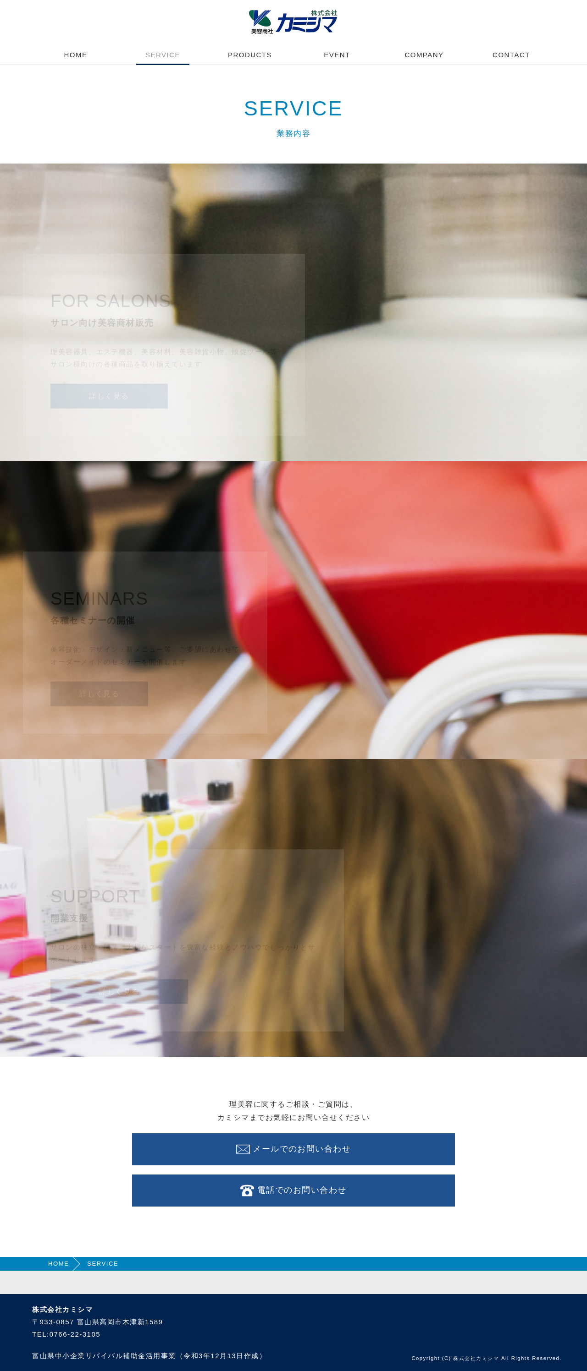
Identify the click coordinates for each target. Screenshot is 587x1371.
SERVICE (162, 55)
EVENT (337, 55)
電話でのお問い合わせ (293, 1190)
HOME (76, 55)
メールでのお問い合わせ (293, 1149)
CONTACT (511, 55)
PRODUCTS (250, 55)
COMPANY (423, 55)
